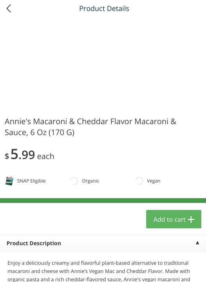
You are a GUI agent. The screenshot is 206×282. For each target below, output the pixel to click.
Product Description (34, 243)
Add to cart (170, 219)
